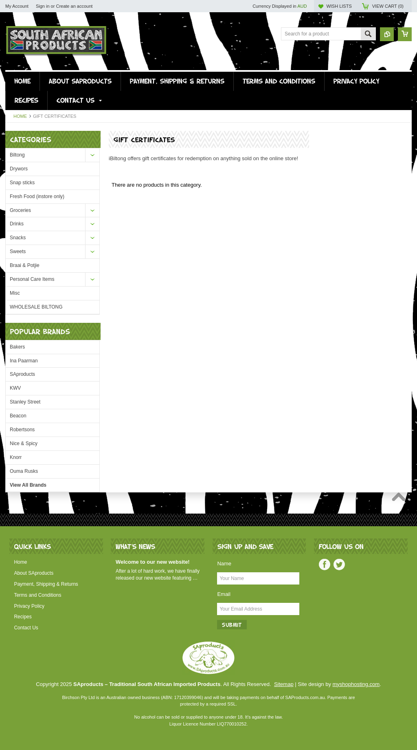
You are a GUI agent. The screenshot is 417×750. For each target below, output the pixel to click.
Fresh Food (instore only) (37, 196)
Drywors (19, 169)
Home (20, 116)
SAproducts (22, 374)
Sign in (43, 6)
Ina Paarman (24, 361)
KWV (15, 388)
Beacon (18, 416)
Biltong (17, 155)
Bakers (17, 347)
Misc (15, 293)
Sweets (18, 251)
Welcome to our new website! (153, 562)
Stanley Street (25, 402)
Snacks (18, 237)
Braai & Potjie (25, 265)
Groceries (20, 210)
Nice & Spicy (23, 443)
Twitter (339, 564)
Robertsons (22, 429)
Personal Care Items (32, 279)
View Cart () (388, 6)
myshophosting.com (356, 684)
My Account (17, 6)
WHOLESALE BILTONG (36, 307)
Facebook (324, 564)
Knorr (16, 457)
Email (223, 594)
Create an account (74, 6)
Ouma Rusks (24, 471)
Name (224, 563)
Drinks (17, 224)
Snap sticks (22, 182)
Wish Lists (338, 6)
